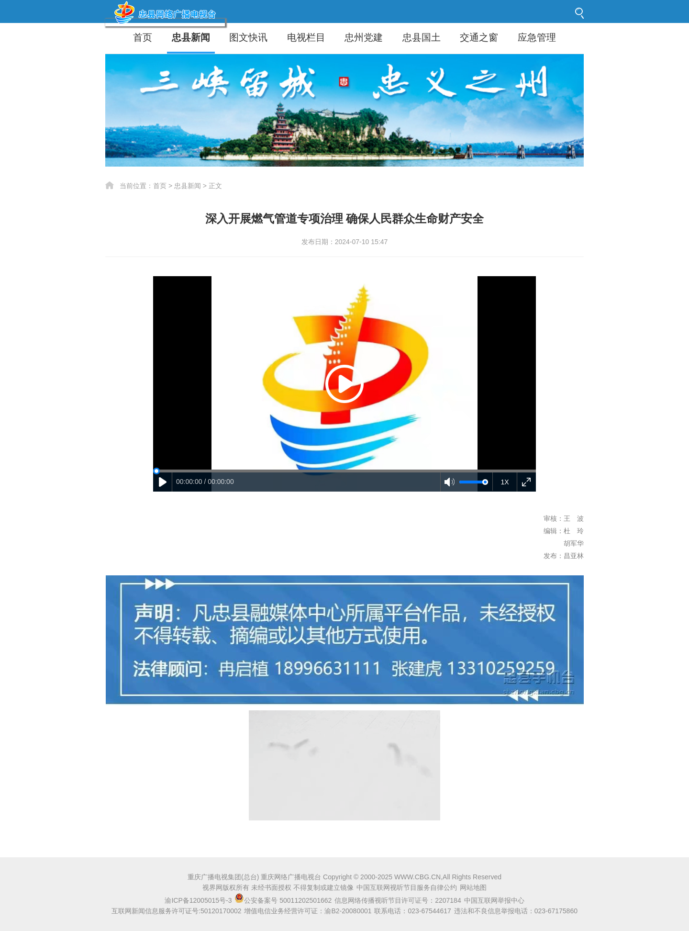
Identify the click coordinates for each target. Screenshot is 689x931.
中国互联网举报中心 (494, 900)
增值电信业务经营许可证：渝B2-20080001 (307, 911)
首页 (142, 37)
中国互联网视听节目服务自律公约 (406, 887)
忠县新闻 (191, 37)
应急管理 (537, 37)
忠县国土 (421, 37)
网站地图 (473, 887)
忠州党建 (363, 37)
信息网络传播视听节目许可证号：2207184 (397, 900)
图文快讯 (248, 37)
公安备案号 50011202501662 (283, 900)
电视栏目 (306, 37)
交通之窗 (479, 37)
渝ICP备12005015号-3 (198, 900)
